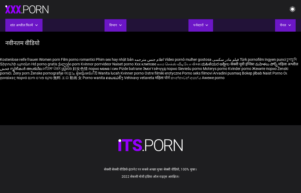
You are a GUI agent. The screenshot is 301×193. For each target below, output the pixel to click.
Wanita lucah (109, 73)
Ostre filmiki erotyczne (163, 73)
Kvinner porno (133, 73)
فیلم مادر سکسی (225, 59)
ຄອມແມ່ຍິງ (115, 78)
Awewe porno (213, 78)
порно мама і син (103, 68)
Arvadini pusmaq (227, 73)
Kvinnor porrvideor (96, 64)
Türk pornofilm (252, 59)
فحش (5, 68)
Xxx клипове (145, 64)
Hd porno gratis (44, 64)
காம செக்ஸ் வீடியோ (174, 64)
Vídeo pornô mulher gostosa (188, 59)
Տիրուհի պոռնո (15, 64)
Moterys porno (215, 68)
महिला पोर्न (163, 78)
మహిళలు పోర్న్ (266, 64)
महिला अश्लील (288, 64)
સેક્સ (196, 64)
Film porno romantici (78, 59)
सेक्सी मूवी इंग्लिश (242, 64)
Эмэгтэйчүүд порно (160, 68)
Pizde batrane (130, 68)
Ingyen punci (275, 59)
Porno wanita (94, 78)
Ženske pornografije (47, 73)
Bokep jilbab (252, 73)
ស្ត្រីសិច (67, 68)
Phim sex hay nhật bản (115, 59)
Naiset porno (123, 64)
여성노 (70, 73)
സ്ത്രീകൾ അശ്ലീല (26, 68)
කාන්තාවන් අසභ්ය (186, 78)
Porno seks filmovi (197, 73)
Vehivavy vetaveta (139, 78)
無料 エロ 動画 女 (67, 78)
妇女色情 (80, 68)
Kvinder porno (240, 68)
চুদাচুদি (292, 59)
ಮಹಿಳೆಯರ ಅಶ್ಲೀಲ (215, 64)
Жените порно (264, 68)
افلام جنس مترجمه (149, 59)
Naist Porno (273, 73)
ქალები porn (69, 64)
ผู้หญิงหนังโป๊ (87, 73)
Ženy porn (21, 73)
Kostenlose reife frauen (19, 59)
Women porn (50, 59)
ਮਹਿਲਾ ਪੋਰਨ (52, 68)
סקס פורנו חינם (40, 78)
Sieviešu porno (190, 68)
